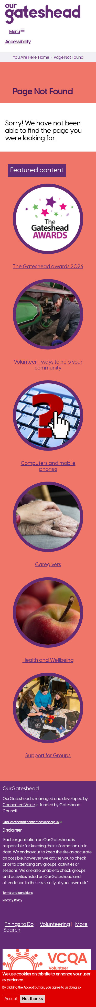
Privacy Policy (12, 900)
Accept (10, 1000)
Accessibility (18, 42)
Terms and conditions (18, 893)
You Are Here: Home (31, 57)
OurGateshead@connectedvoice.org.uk (33, 822)
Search (12, 930)
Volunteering (55, 924)
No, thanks (32, 1000)
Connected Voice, (21, 805)
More (81, 924)
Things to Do (19, 924)
